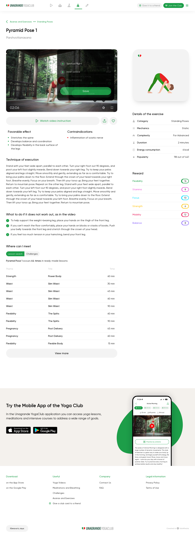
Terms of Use (152, 488)
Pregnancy (12, 328)
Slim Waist (54, 283)
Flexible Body (55, 343)
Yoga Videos (59, 482)
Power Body (54, 276)
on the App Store (15, 482)
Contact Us (105, 482)
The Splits (53, 313)
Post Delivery (55, 328)
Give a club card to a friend (67, 503)
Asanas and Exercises (64, 498)
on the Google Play (16, 488)
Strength (11, 276)
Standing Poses (180, 121)
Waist (9, 283)
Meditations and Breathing (66, 488)
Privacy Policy (153, 482)
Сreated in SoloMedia (178, 528)
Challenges (58, 493)
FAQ (101, 488)
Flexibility (11, 313)
